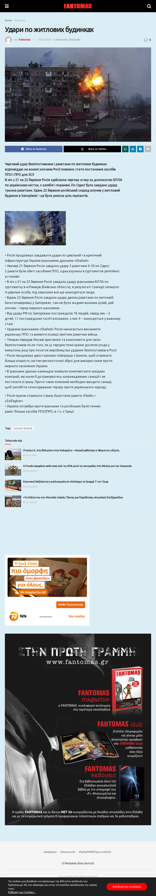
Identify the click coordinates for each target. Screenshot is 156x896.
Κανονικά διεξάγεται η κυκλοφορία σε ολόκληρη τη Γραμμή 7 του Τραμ (65, 481)
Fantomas (24, 39)
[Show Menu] (7, 6)
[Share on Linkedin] (133, 149)
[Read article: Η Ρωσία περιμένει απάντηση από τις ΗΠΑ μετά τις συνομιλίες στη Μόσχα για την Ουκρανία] (13, 470)
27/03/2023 (44, 39)
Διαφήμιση (50, 851)
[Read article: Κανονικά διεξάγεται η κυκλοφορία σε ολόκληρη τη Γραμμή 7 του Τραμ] (13, 485)
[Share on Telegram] (140, 149)
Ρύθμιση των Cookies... (22, 892)
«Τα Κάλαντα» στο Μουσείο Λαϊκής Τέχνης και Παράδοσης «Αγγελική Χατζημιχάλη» (73, 497)
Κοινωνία (20, 20)
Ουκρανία (74, 39)
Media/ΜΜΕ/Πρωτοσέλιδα (95, 851)
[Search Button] (149, 6)
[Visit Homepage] (78, 6)
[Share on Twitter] (92, 149)
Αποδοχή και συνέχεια (127, 886)
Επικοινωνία (68, 851)
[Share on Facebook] (34, 149)
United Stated (23, 428)
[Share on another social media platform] (148, 149)
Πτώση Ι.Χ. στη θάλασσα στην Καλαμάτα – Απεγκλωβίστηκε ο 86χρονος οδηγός (71, 450)
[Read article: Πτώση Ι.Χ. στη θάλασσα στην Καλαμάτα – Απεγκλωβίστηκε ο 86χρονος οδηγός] (13, 454)
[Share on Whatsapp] (125, 149)
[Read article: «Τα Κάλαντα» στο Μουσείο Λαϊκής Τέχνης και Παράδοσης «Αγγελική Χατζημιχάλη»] (13, 501)
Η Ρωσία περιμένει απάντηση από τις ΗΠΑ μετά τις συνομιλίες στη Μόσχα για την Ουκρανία (77, 466)
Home (8, 20)
